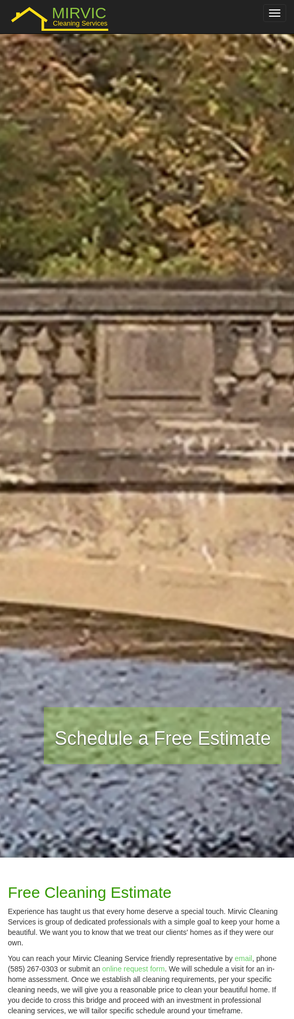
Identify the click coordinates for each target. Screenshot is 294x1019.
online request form (133, 969)
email (243, 958)
